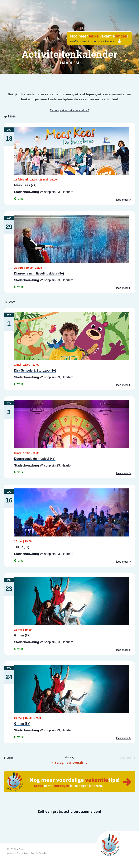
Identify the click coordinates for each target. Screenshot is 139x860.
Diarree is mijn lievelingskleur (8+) (39, 273)
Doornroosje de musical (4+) (35, 458)
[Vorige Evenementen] (8, 758)
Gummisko (23, 853)
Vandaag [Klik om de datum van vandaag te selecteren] (69, 757)
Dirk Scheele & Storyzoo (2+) (35, 370)
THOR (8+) (21, 547)
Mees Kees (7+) (25, 185)
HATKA (19, 849)
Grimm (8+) (22, 635)
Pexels (42, 853)
